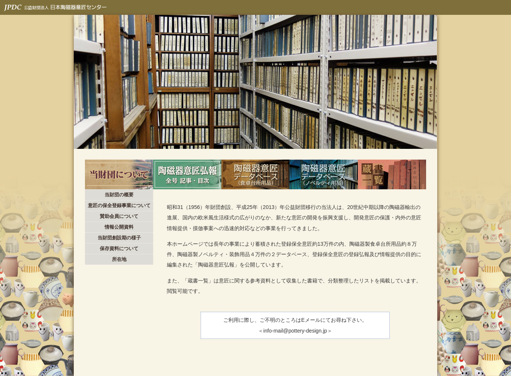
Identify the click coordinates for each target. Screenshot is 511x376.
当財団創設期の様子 (119, 238)
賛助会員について (119, 216)
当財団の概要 (119, 194)
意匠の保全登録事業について (119, 205)
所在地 (119, 259)
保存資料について (119, 248)
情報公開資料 (119, 227)
